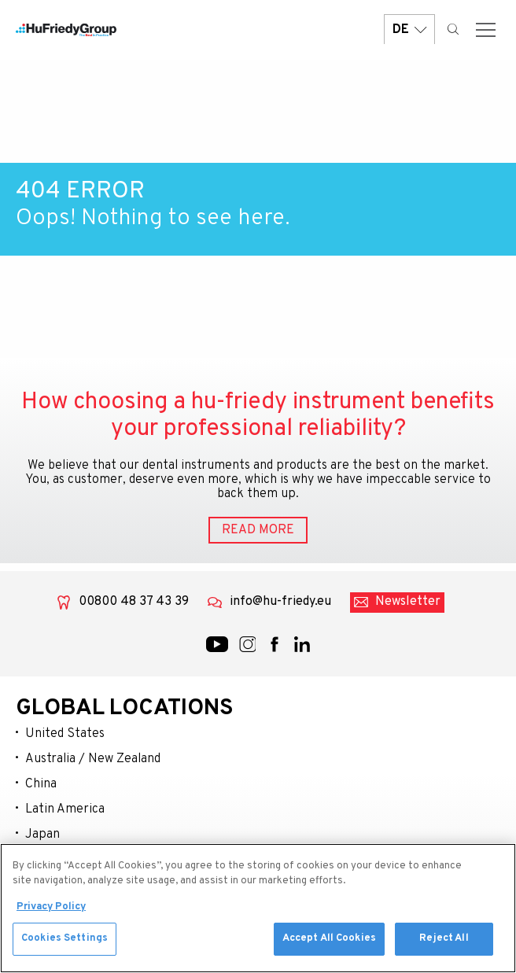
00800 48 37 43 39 (134, 602)
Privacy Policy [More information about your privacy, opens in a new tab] (51, 912)
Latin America (65, 809)
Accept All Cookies (329, 944)
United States (65, 734)
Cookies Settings (64, 944)
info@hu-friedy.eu (280, 602)
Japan (42, 834)
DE (409, 29)
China (41, 784)
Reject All (443, 944)
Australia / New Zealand (92, 759)
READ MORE (258, 530)
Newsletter (407, 602)
